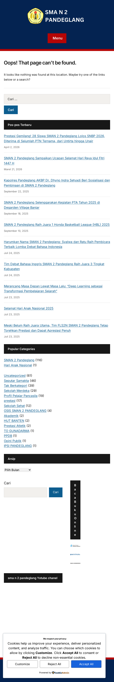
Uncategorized (15, 375)
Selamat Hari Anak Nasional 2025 (28, 308)
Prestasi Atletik (15, 426)
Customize (22, 664)
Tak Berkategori (15, 385)
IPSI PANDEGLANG (18, 446)
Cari (7, 483)
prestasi (9, 401)
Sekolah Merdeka (16, 391)
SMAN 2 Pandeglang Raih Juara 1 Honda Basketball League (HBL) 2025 (57, 224)
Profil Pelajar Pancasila (20, 396)
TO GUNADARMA (16, 431)
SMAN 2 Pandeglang (19, 360)
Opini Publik (12, 441)
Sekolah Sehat (14, 406)
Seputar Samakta (16, 381)
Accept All (86, 664)
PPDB (8, 436)
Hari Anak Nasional (18, 365)
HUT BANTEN (14, 421)
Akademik (11, 416)
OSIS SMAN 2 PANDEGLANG (25, 411)
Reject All (54, 664)
